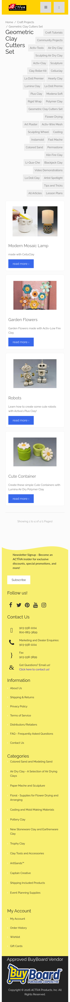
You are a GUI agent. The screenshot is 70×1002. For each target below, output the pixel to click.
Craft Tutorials (54, 32)
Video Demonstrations (49, 170)
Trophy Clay (17, 843)
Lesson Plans (54, 193)
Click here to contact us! (34, 669)
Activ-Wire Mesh (52, 124)
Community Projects (50, 40)
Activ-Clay (39, 63)
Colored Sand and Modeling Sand (31, 761)
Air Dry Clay (55, 48)
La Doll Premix (53, 86)
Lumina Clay (32, 86)
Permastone (55, 147)
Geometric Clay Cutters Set (26, 26)
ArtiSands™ (17, 863)
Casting (58, 132)
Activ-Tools (37, 48)
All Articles (35, 193)
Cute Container (22, 476)
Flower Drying (54, 116)
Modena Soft (54, 93)
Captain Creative (20, 873)
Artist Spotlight (53, 178)
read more (21, 264)
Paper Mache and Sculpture (27, 785)
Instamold (37, 139)
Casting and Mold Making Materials (32, 809)
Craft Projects (25, 22)
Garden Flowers (23, 319)
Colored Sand (34, 147)
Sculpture (56, 63)
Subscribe (19, 580)
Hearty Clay (55, 78)
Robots (14, 398)
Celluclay (57, 70)
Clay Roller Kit (37, 70)
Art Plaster (30, 124)
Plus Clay (36, 93)
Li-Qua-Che (32, 162)
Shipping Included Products (27, 883)
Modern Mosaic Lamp (28, 245)
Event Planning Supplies (25, 892)
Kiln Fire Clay (54, 155)
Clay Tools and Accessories (27, 853)
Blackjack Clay (53, 162)
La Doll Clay (32, 178)
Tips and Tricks (53, 185)
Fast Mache (55, 139)
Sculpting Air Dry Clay (49, 55)
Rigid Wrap (35, 101)
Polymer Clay (54, 101)
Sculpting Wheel (38, 132)
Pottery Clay (17, 819)
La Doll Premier (34, 78)
